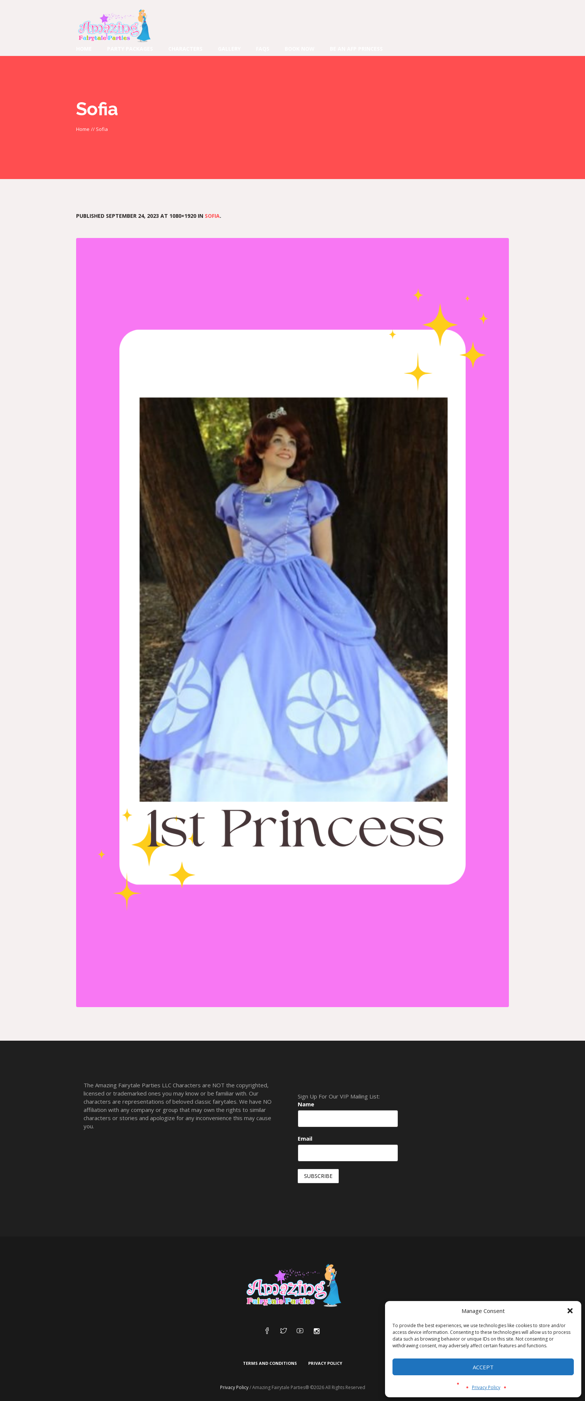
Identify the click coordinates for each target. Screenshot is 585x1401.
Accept (483, 1367)
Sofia (212, 215)
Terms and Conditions (270, 1363)
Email (305, 1138)
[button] (570, 1310)
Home (83, 129)
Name (306, 1104)
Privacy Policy (486, 1387)
